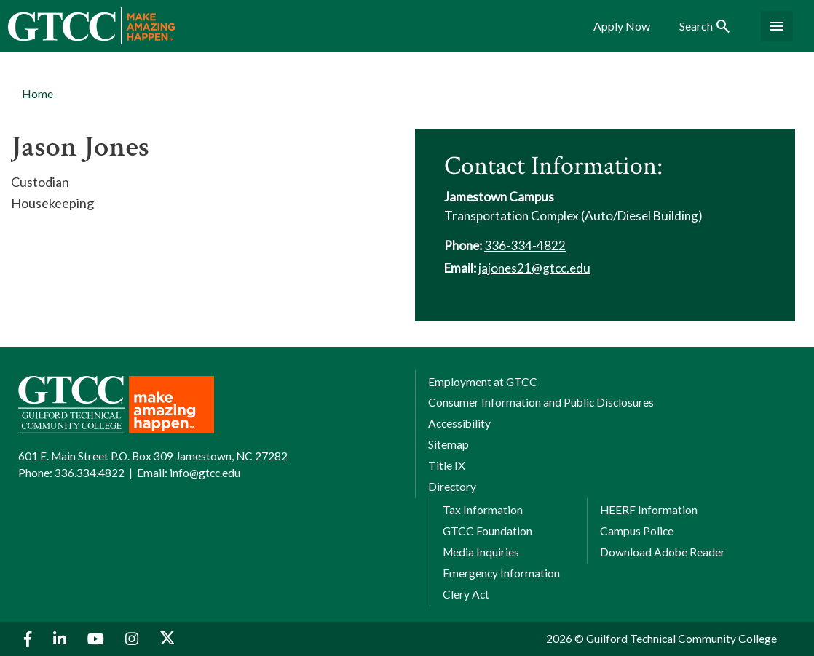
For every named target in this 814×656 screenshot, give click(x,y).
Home (37, 93)
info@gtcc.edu (205, 472)
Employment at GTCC (482, 381)
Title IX (446, 465)
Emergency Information (501, 573)
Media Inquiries (481, 552)
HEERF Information (649, 509)
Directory (452, 486)
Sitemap (448, 444)
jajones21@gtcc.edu (534, 268)
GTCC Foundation (487, 530)
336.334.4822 (90, 472)
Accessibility (459, 423)
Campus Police (636, 530)
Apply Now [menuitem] (621, 26)
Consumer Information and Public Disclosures (541, 402)
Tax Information (483, 509)
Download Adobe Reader (662, 552)
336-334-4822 (525, 245)
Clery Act (466, 594)
